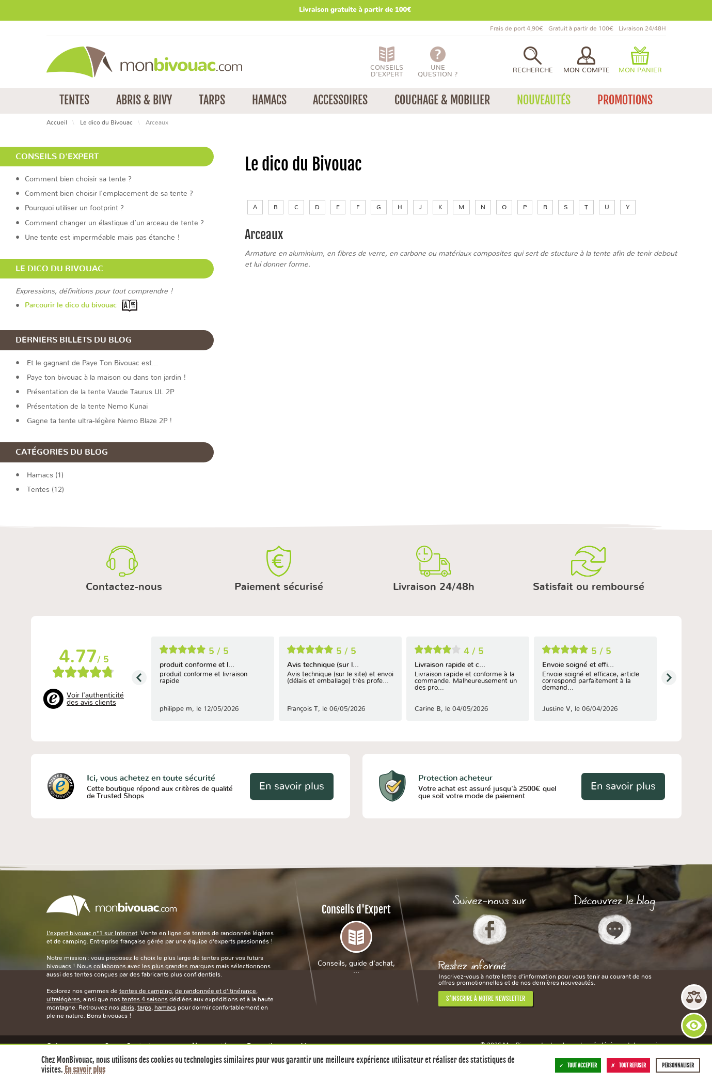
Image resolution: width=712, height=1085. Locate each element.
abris (127, 1007)
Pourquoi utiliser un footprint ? (74, 208)
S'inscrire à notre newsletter (485, 998)
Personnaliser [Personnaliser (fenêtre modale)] (678, 1065)
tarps (144, 1007)
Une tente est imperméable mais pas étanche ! (102, 237)
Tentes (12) (45, 489)
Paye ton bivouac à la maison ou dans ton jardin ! (106, 377)
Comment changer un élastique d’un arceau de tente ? (114, 223)
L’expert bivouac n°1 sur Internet (91, 933)
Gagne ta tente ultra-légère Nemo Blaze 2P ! (99, 421)
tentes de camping (145, 991)
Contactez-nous (124, 587)
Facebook (490, 929)
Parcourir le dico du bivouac (71, 305)
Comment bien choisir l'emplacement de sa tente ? (109, 193)
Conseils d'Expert (356, 938)
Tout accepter (578, 1065)
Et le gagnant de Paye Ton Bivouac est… (92, 363)
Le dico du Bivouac (106, 122)
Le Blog (614, 929)
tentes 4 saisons (145, 999)
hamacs (165, 1007)
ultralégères (63, 999)
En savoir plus (291, 786)
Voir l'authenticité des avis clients (95, 699)
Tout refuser (628, 1065)
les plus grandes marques (178, 966)
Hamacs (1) (45, 475)
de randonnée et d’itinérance (215, 991)
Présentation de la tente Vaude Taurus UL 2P (100, 392)
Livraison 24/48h (433, 587)
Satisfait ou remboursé (588, 587)
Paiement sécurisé (278, 587)
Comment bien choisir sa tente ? (78, 179)
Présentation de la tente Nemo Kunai (87, 406)
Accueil (56, 122)
